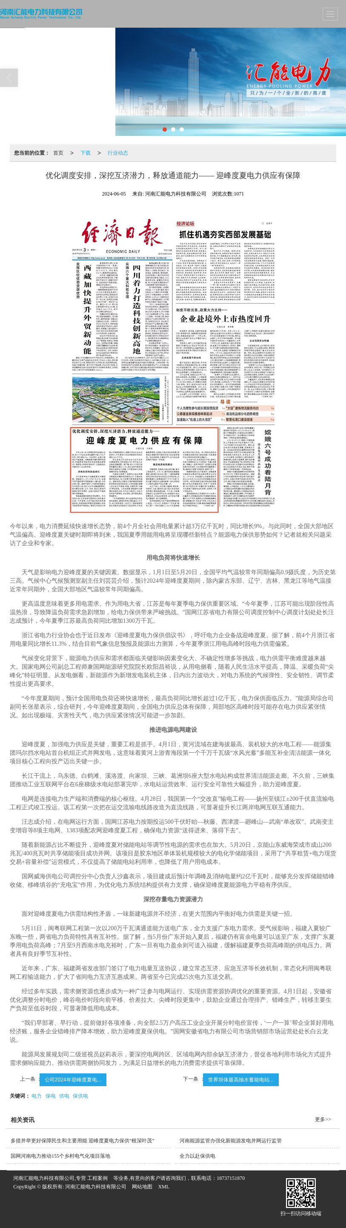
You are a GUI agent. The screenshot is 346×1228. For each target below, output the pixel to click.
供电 (64, 1096)
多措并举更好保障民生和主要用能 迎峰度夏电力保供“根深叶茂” (82, 1141)
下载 (85, 153)
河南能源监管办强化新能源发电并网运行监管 (231, 1141)
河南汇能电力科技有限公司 (95, 1187)
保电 (51, 1096)
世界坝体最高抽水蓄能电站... (241, 1080)
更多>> (323, 1119)
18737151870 (231, 1178)
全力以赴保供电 (197, 1156)
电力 (36, 1096)
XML (163, 1187)
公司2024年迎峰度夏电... (73, 1080)
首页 (58, 153)
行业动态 (118, 153)
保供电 (80, 1096)
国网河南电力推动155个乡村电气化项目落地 (60, 1156)
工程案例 (97, 1178)
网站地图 (142, 1187)
